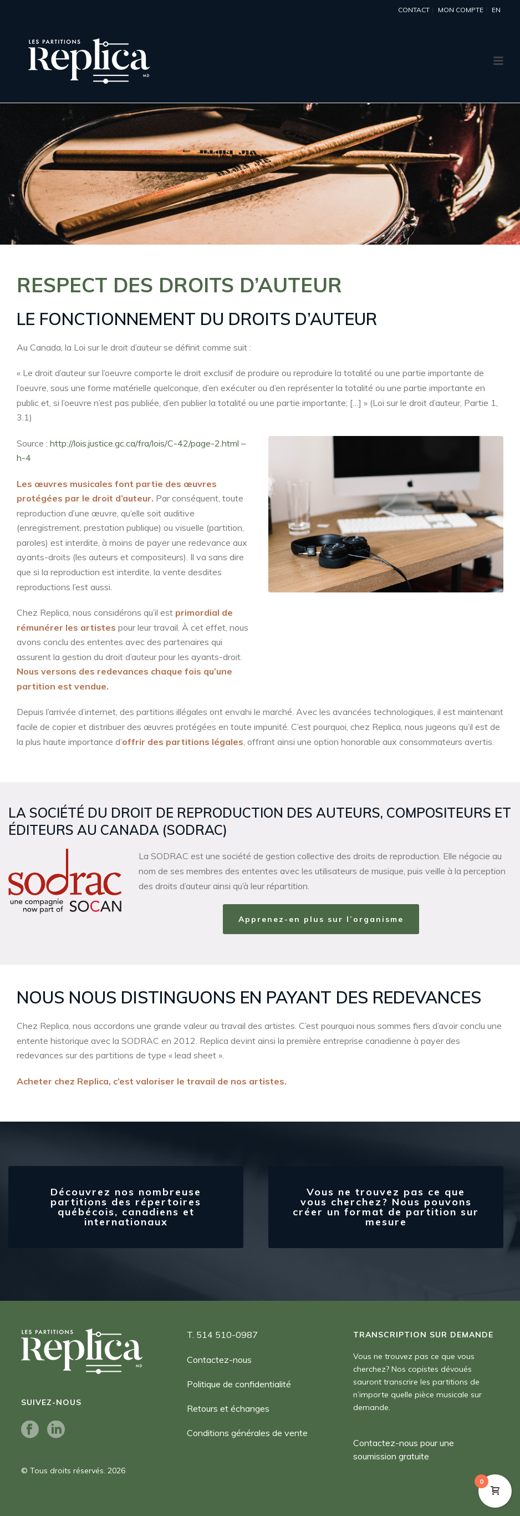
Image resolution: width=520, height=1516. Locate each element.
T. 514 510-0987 (222, 1334)
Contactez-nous (219, 1359)
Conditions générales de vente (247, 1432)
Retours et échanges (228, 1408)
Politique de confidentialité (239, 1384)
